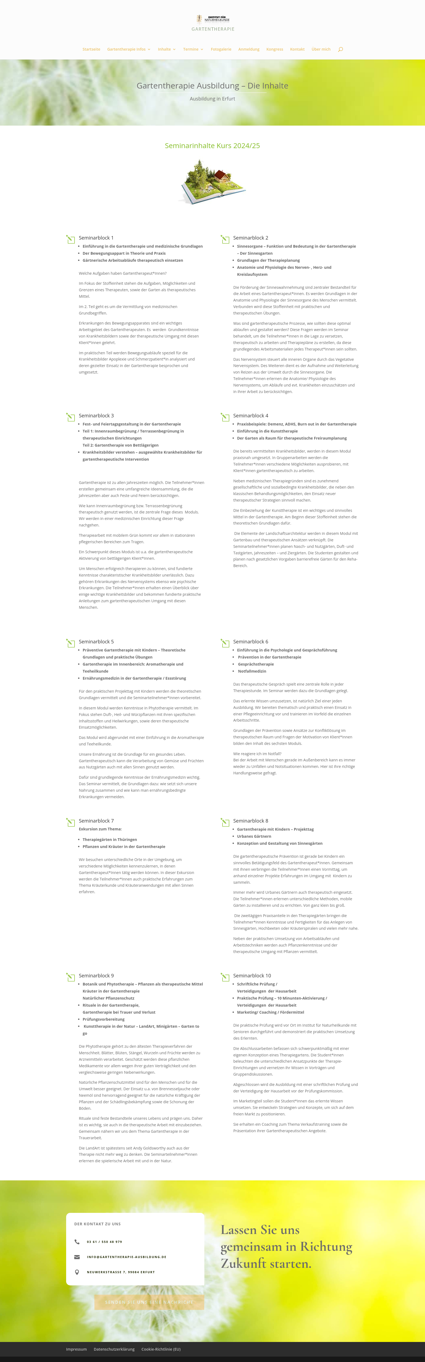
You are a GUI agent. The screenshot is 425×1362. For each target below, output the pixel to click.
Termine (190, 49)
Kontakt (297, 49)
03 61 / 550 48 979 (104, 1242)
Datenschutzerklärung (114, 1349)
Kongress (274, 49)
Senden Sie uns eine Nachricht (149, 1311)
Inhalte (164, 49)
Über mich (321, 49)
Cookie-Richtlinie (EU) (161, 1349)
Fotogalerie (221, 49)
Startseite (91, 49)
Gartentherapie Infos (126, 49)
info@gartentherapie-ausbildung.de (127, 1257)
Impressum (76, 1349)
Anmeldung (249, 49)
